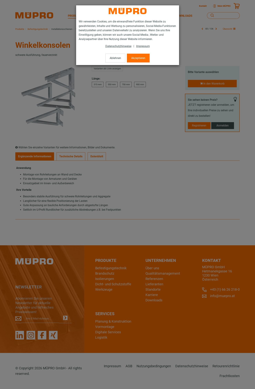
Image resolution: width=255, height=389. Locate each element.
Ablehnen (115, 58)
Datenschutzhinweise (118, 46)
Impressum (143, 46)
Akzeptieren (138, 58)
